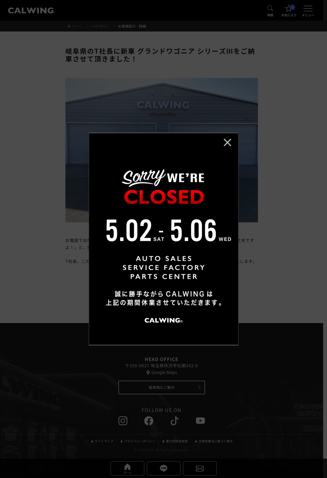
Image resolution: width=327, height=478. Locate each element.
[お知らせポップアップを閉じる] (227, 142)
